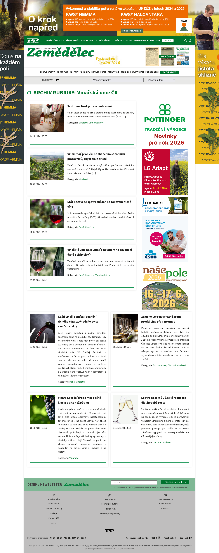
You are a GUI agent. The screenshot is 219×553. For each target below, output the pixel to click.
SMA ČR (75, 537)
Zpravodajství (47, 72)
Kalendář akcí (169, 72)
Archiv (128, 40)
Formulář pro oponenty (109, 513)
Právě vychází (137, 72)
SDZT (83, 537)
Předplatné (73, 40)
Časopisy (59, 40)
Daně (81, 227)
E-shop (53, 513)
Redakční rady (109, 508)
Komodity (85, 72)
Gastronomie (160, 365)
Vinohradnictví (96, 122)
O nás (49, 40)
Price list (165, 508)
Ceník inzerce (165, 503)
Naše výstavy (106, 40)
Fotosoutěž (151, 72)
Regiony (125, 72)
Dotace (95, 72)
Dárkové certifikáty (53, 508)
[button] (175, 482)
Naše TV (119, 40)
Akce (53, 523)
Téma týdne (113, 72)
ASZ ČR (67, 537)
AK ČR (52, 537)
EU (71, 72)
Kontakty (155, 40)
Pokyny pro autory (109, 503)
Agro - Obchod (141, 40)
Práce (103, 72)
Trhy (75, 72)
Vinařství (83, 122)
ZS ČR (59, 537)
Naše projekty (89, 40)
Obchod (172, 365)
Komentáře (62, 72)
